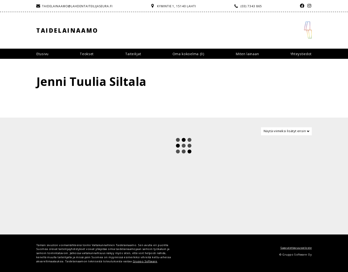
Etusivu (42, 54)
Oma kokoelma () (188, 54)
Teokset (87, 54)
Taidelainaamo (67, 30)
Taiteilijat (133, 54)
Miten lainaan (247, 54)
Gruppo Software (145, 261)
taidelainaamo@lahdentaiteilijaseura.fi (77, 6)
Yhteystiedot (301, 54)
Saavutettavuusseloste (296, 247)
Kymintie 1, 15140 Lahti (176, 6)
